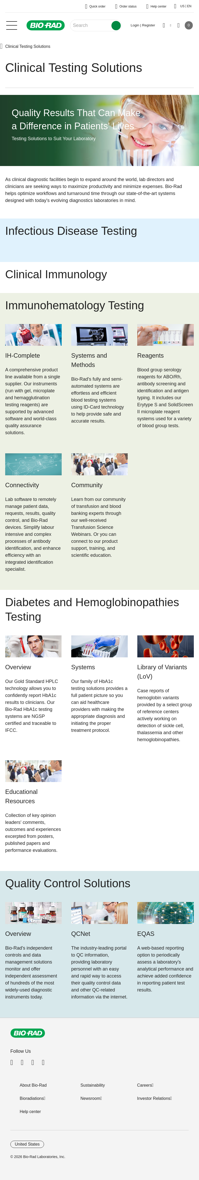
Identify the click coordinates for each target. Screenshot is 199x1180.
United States (27, 1144)
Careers (144, 1085)
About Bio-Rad (33, 1085)
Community (87, 485)
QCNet (80, 933)
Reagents (150, 355)
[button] (1, 46)
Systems (83, 667)
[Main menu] (11, 25)
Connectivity (22, 485)
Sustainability (93, 1085)
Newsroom (90, 1098)
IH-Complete (22, 355)
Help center (30, 1111)
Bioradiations (32, 1098)
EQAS (146, 933)
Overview (18, 667)
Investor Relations (153, 1098)
